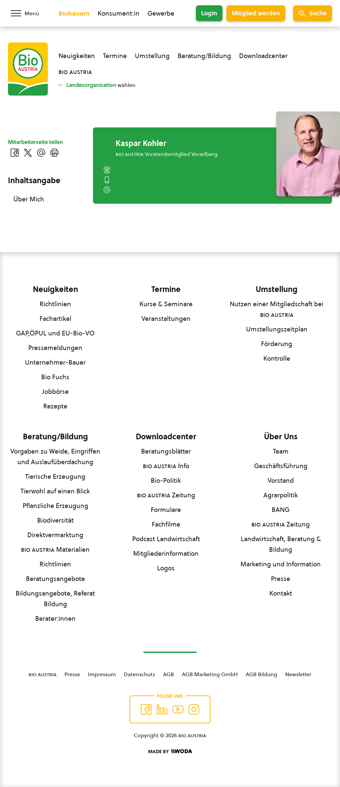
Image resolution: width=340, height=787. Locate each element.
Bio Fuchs (55, 377)
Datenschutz (139, 674)
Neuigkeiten (76, 55)
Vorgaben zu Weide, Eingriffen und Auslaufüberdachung (55, 456)
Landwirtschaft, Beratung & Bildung (281, 544)
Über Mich (28, 199)
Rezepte (55, 406)
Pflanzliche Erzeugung (55, 505)
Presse (280, 578)
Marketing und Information (280, 564)
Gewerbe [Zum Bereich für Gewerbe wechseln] (160, 13)
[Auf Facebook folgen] (146, 709)
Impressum (102, 674)
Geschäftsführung (280, 466)
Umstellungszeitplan (276, 329)
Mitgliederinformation (166, 553)
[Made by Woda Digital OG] (170, 751)
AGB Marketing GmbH (210, 674)
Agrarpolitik (280, 495)
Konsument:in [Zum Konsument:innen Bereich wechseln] (118, 13)
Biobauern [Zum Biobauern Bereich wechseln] (74, 13)
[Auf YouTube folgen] (178, 709)
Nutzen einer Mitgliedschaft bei (276, 309)
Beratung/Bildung (204, 55)
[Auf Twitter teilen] (28, 152)
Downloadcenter (263, 55)
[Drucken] (54, 152)
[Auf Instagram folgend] (194, 709)
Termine (115, 55)
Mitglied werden (256, 13)
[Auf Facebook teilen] (14, 152)
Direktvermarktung (55, 535)
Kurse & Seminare (166, 304)
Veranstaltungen (166, 318)
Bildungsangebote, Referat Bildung (55, 598)
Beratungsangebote (55, 578)
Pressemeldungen (55, 347)
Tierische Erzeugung (55, 476)
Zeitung (166, 495)
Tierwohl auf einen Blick (55, 491)
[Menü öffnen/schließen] (29, 13)
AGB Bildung (261, 674)
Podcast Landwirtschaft (166, 539)
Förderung (276, 343)
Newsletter (298, 674)
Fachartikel (55, 318)
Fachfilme (166, 524)
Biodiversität (55, 520)
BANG (281, 509)
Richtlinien (55, 304)
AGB (168, 674)
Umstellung (152, 55)
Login (209, 13)
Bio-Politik (166, 480)
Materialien (55, 549)
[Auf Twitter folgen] (162, 709)
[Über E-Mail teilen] (41, 152)
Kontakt (280, 593)
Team (281, 451)
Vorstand (281, 480)
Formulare (166, 509)
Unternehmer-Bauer (55, 362)
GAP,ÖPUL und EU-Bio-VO (55, 333)
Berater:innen (55, 618)
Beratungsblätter (166, 451)
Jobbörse (55, 391)
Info (166, 466)
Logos (166, 568)
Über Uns (281, 436)
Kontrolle (276, 358)
